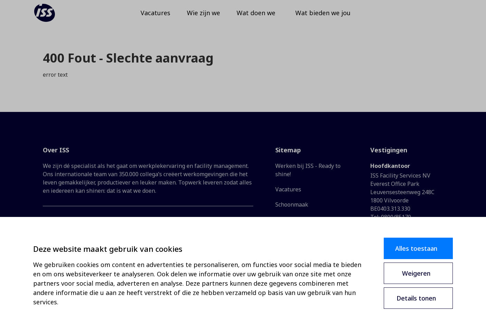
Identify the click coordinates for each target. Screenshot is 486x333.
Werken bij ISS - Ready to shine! (308, 170)
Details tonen (416, 298)
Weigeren (416, 273)
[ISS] (54, 17)
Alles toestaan (416, 248)
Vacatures (288, 189)
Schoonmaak (291, 204)
